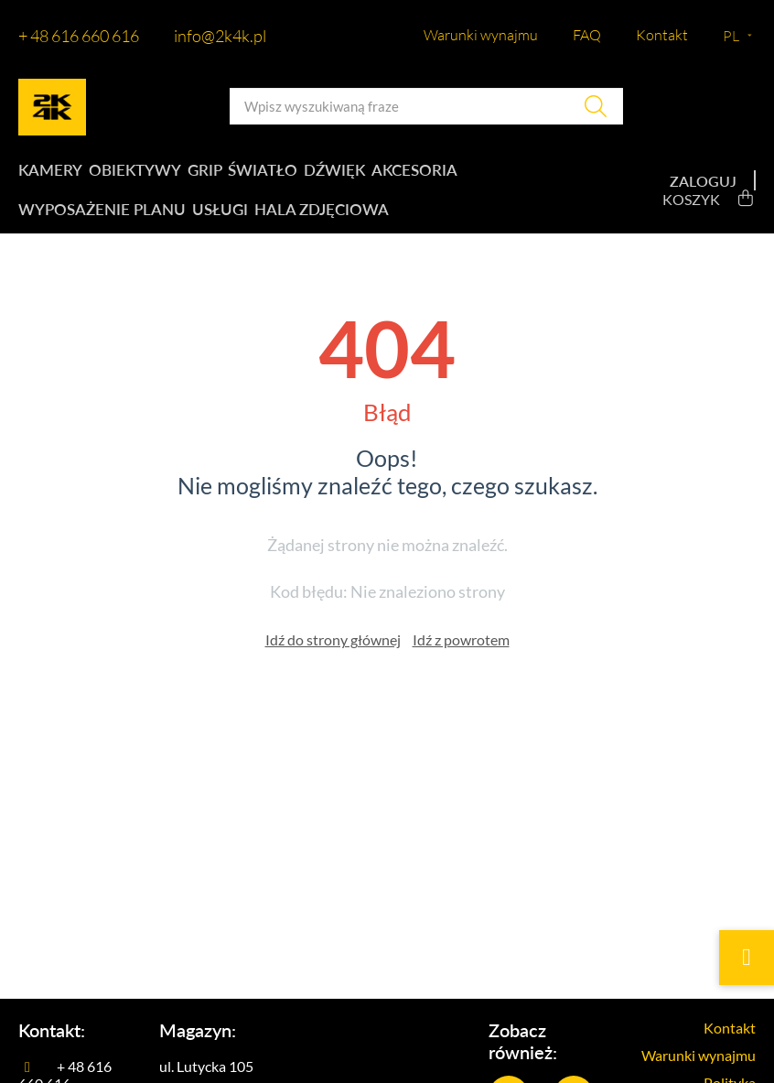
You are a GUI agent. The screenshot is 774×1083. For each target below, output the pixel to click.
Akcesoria (434, 173)
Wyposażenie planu (95, 220)
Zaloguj (703, 188)
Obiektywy (135, 173)
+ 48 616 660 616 (78, 36)
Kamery (48, 173)
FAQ (587, 35)
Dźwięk (350, 173)
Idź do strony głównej (333, 654)
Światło (274, 173)
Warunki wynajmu (481, 35)
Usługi (214, 220)
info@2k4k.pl (220, 36)
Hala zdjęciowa (318, 220)
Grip (210, 173)
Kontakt (662, 35)
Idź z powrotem (461, 654)
